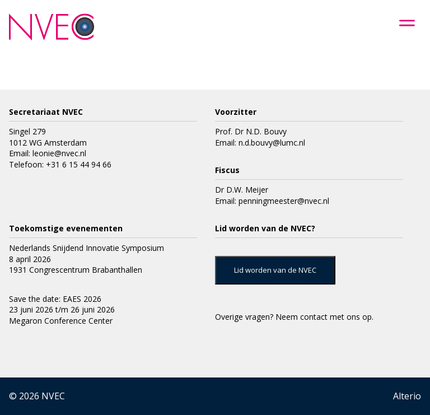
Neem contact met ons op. (324, 316)
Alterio (407, 396)
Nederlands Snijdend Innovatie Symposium (86, 248)
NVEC (53, 396)
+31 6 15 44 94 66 (78, 164)
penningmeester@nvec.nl (284, 200)
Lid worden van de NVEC (275, 270)
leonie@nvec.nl (59, 153)
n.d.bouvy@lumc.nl (272, 142)
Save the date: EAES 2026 (55, 298)
